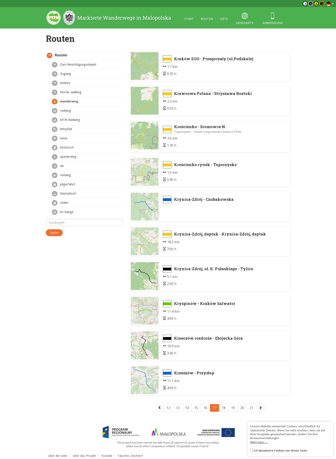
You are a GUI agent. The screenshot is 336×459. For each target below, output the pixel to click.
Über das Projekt (84, 456)
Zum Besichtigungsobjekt (74, 65)
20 (242, 407)
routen (207, 19)
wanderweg (65, 101)
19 (233, 407)
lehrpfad (62, 129)
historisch (63, 147)
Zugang (61, 74)
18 (224, 407)
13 (178, 407)
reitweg (61, 175)
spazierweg (64, 157)
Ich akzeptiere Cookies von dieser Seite (280, 450)
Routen (57, 55)
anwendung (272, 19)
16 (205, 407)
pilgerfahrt (63, 184)
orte (224, 19)
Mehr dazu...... (259, 442)
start (189, 19)
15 (196, 407)
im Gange (63, 212)
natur (60, 138)
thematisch (64, 193)
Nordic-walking (66, 92)
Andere (61, 83)
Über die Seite (57, 456)
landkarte (245, 19)
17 (214, 407)
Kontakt (106, 456)
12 (168, 407)
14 (187, 407)
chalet (60, 203)
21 (251, 407)
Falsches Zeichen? (130, 456)
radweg (61, 111)
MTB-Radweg (66, 120)
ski (58, 166)
